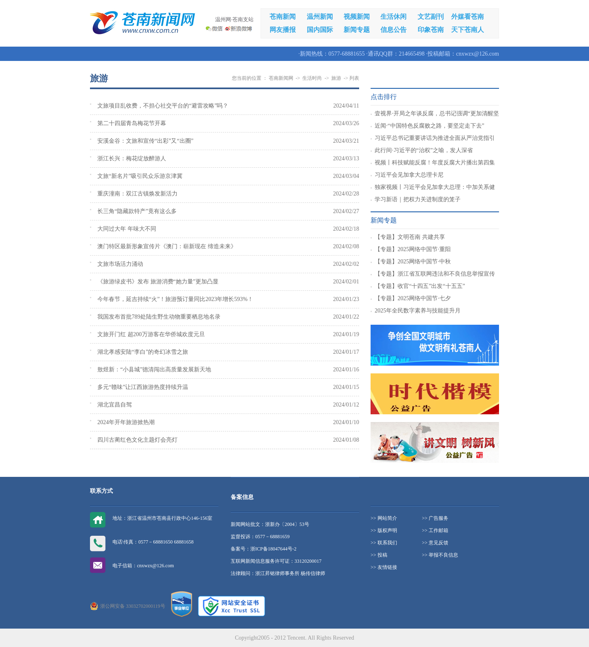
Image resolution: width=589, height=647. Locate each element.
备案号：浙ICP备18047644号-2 (264, 549)
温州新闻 (320, 16)
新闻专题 (357, 29)
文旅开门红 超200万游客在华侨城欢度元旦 (151, 334)
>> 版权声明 (384, 530)
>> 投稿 (379, 555)
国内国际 (320, 29)
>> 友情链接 (384, 567)
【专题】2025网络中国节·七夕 (413, 298)
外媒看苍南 (467, 16)
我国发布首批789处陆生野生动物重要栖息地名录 (158, 317)
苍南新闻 (283, 16)
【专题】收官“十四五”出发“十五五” (420, 286)
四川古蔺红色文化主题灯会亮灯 (137, 440)
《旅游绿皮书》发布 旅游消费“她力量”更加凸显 (157, 282)
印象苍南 (431, 29)
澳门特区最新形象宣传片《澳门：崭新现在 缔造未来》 (166, 246)
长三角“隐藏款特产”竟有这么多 (137, 211)
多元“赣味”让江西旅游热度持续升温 (142, 387)
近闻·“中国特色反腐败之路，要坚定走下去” (429, 126)
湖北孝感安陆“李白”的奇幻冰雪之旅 (142, 352)
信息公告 (393, 29)
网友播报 (283, 29)
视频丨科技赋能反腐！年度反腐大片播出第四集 (435, 163)
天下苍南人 (467, 29)
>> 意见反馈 (435, 543)
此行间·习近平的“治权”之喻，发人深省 (424, 150)
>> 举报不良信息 (440, 555)
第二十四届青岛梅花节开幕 (131, 123)
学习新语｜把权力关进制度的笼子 (418, 199)
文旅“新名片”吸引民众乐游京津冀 (139, 176)
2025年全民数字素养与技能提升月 (418, 311)
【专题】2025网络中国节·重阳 (413, 249)
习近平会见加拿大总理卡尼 (409, 175)
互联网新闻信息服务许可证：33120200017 (276, 561)
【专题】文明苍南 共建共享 (410, 237)
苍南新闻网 (281, 78)
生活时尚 (312, 78)
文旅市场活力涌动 (120, 264)
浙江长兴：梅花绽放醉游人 (131, 158)
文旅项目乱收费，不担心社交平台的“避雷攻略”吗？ (162, 106)
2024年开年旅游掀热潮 (126, 422)
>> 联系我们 (384, 543)
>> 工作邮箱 (435, 530)
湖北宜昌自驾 (114, 405)
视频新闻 (357, 16)
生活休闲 (393, 16)
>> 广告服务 (435, 518)
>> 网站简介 (384, 518)
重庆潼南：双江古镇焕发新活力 (137, 194)
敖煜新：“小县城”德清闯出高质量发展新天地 (154, 369)
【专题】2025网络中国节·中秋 (413, 261)
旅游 (336, 78)
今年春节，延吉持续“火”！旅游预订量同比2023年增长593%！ (175, 299)
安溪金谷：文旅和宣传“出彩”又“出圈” (145, 141)
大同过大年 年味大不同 (126, 229)
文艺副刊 (431, 16)
